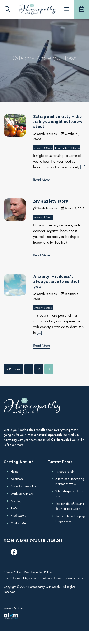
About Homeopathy (23, 486)
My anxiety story (50, 201)
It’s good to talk (64, 471)
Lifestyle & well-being (67, 148)
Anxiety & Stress (43, 148)
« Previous (13, 369)
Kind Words (18, 516)
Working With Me (22, 493)
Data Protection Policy (38, 572)
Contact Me (18, 523)
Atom (20, 608)
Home (15, 471)
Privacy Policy (12, 572)
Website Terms (51, 578)
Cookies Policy (73, 578)
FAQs (14, 508)
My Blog (16, 501)
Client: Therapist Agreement (21, 578)
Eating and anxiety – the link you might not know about (58, 121)
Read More (41, 179)
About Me (17, 479)
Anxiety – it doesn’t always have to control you (56, 281)
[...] (82, 166)
